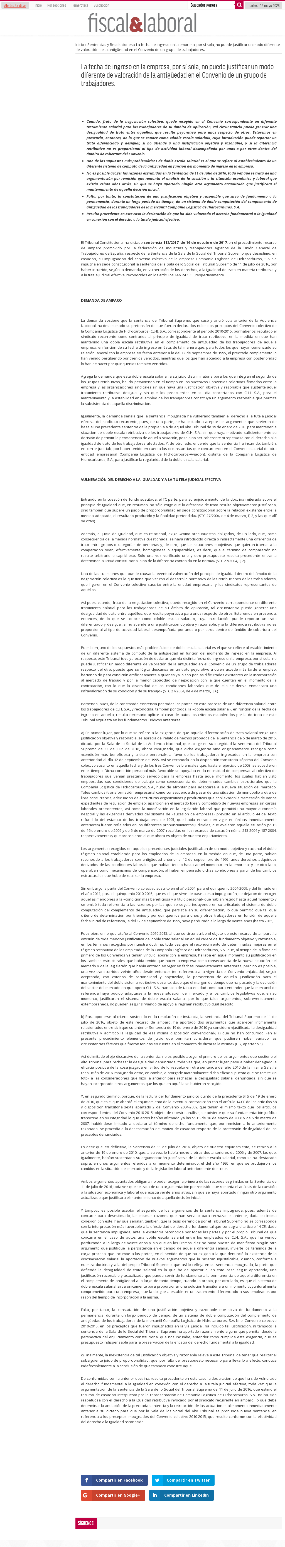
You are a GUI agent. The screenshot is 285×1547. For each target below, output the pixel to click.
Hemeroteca (80, 5)
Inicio (38, 5)
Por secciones (56, 5)
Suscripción (101, 5)
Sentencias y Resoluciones (110, 44)
